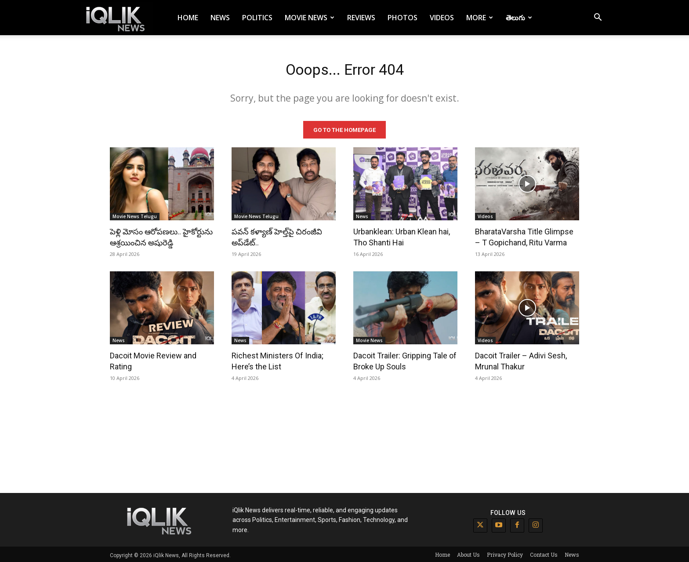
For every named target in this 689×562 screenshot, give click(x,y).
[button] (597, 18)
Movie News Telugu (134, 215)
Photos (402, 17)
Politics (257, 17)
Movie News (309, 17)
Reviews (361, 17)
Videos (442, 17)
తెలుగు (519, 17)
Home (188, 17)
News (220, 17)
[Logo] (117, 18)
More (479, 17)
